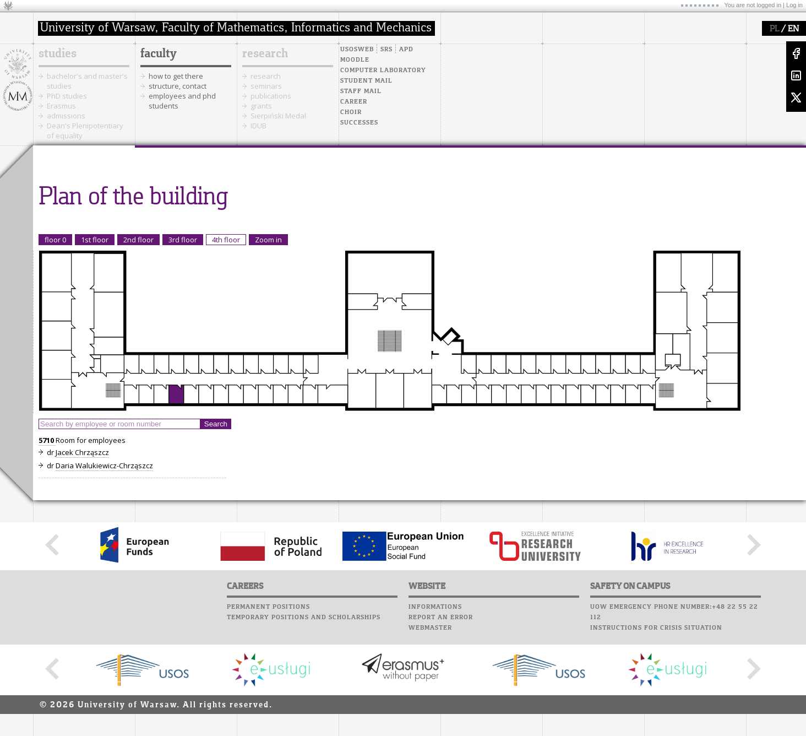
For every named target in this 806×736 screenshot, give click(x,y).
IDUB (258, 126)
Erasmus (61, 106)
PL (774, 29)
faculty (158, 54)
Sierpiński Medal (278, 116)
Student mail (366, 81)
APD (406, 49)
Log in (794, 5)
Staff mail (361, 91)
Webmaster (430, 628)
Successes (359, 123)
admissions (66, 116)
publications (270, 96)
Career (353, 102)
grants (261, 106)
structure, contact (177, 86)
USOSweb (357, 49)
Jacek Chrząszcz (82, 452)
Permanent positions (268, 607)
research (265, 54)
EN (793, 29)
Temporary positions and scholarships (303, 617)
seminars (266, 86)
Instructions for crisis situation (656, 628)
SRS (386, 49)
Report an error (441, 617)
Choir (351, 112)
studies (58, 54)
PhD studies (67, 96)
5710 (47, 440)
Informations (435, 607)
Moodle (354, 60)
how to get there (176, 76)
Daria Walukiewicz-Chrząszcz (104, 465)
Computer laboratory (383, 70)
